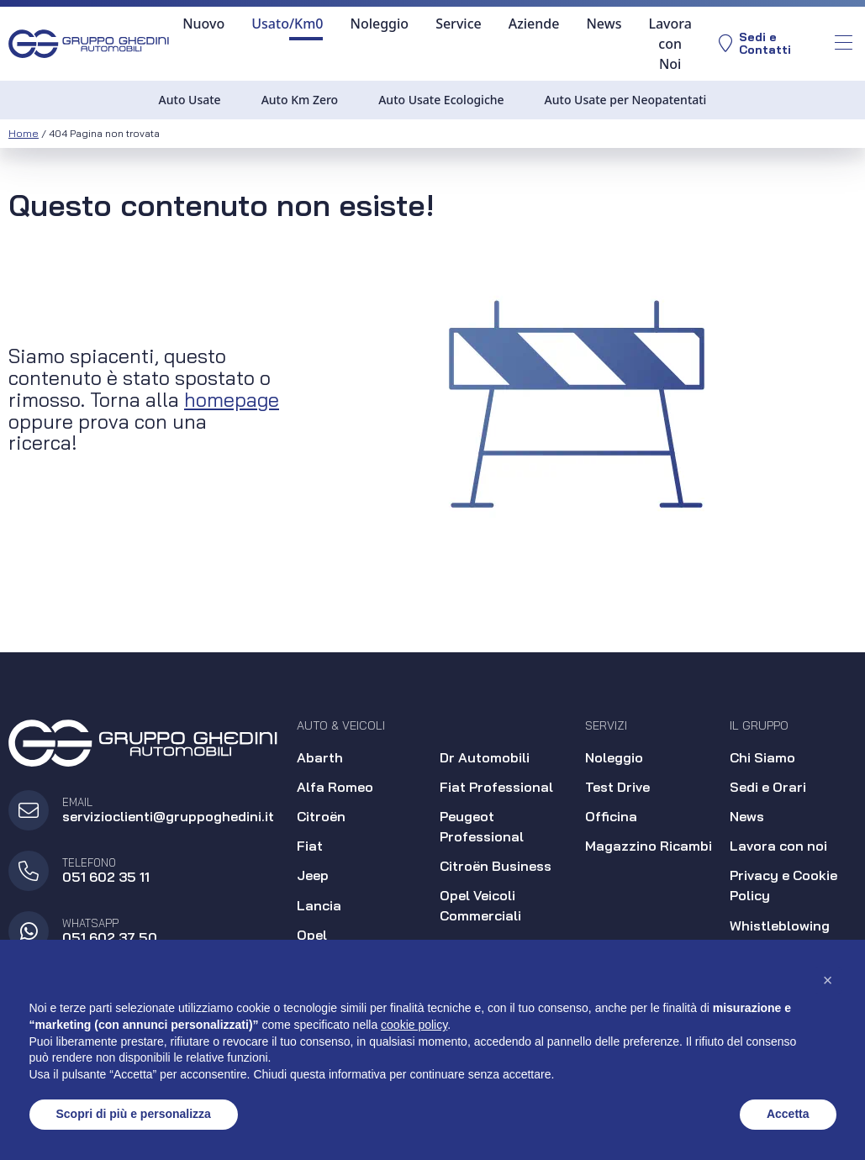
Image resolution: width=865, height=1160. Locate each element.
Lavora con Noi (669, 43)
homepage (231, 400)
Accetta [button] (788, 1113)
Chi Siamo (762, 757)
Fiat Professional (496, 786)
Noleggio (379, 23)
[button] (828, 980)
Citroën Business (495, 865)
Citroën (321, 816)
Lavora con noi (778, 845)
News (603, 23)
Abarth (320, 757)
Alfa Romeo (335, 786)
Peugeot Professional (482, 826)
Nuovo (203, 23)
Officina (611, 816)
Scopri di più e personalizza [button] (133, 1113)
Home (23, 133)
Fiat (310, 845)
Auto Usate (190, 100)
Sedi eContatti (754, 44)
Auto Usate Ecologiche (441, 100)
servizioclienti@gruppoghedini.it (168, 816)
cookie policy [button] (414, 1024)
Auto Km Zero (300, 100)
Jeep (313, 875)
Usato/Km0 (286, 23)
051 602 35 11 (106, 876)
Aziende (533, 23)
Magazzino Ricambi (648, 845)
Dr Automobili (485, 757)
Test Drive (617, 786)
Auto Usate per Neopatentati (626, 100)
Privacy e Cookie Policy (783, 885)
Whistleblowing (780, 925)
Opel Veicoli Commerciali (480, 905)
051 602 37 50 (109, 937)
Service (458, 23)
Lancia (319, 905)
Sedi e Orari (768, 786)
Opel (312, 934)
